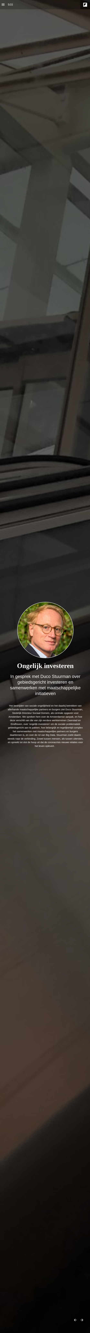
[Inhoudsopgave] (3, 4)
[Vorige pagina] (75, 1320)
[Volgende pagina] (82, 1320)
